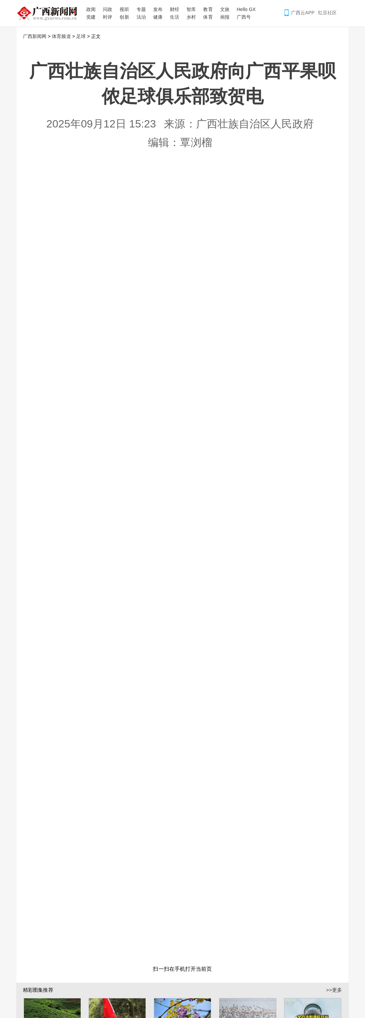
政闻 (91, 9)
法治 (141, 17)
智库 (191, 9)
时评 (107, 17)
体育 (207, 17)
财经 (174, 9)
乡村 (191, 17)
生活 (174, 17)
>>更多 (334, 987)
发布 (158, 9)
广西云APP (303, 12)
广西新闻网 (49, 13)
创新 (124, 17)
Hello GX (246, 9)
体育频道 (61, 36)
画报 (224, 17)
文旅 (224, 9)
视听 (124, 9)
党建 (91, 17)
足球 (81, 36)
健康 (158, 17)
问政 (107, 9)
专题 (141, 9)
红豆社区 (327, 12)
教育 (207, 9)
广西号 (244, 17)
